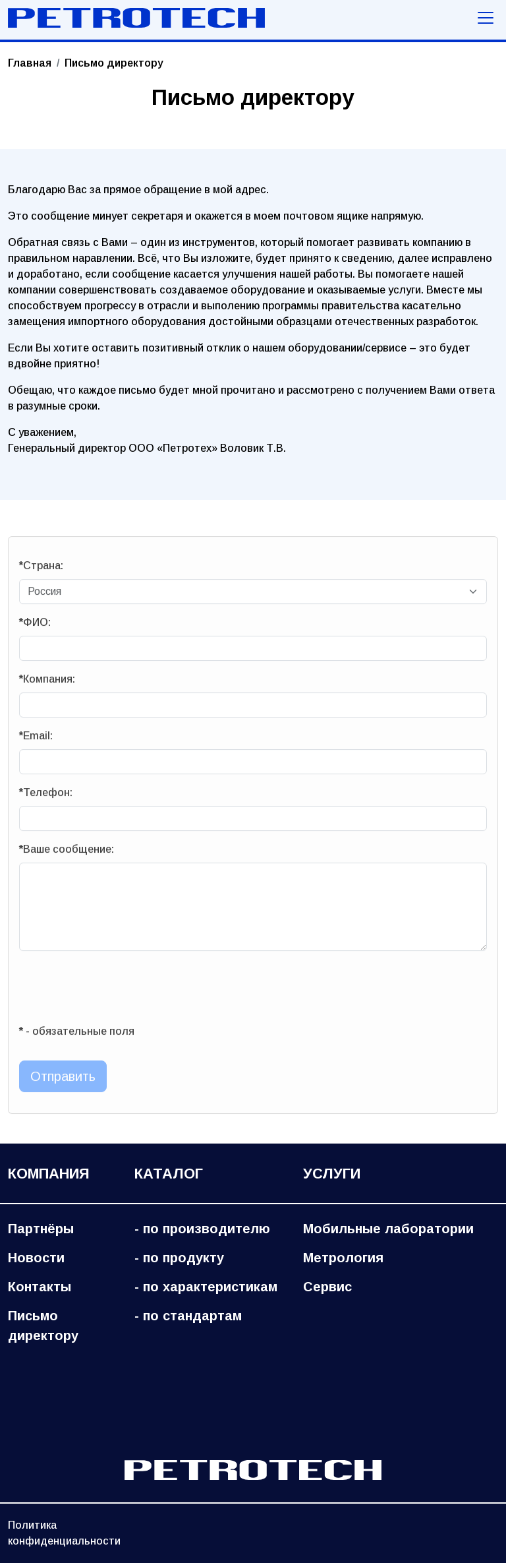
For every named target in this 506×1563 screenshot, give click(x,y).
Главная (29, 63)
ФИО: (35, 626)
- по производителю (202, 1228)
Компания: (47, 683)
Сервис (327, 1286)
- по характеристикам (205, 1286)
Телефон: (45, 796)
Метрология (343, 1257)
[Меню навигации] (485, 17)
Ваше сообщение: (66, 853)
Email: (36, 739)
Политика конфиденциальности (64, 1533)
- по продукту (179, 1257)
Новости (36, 1257)
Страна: (41, 569)
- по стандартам (188, 1315)
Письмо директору (43, 1325)
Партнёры (41, 1228)
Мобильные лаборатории (388, 1228)
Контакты (39, 1286)
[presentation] (119, 991)
